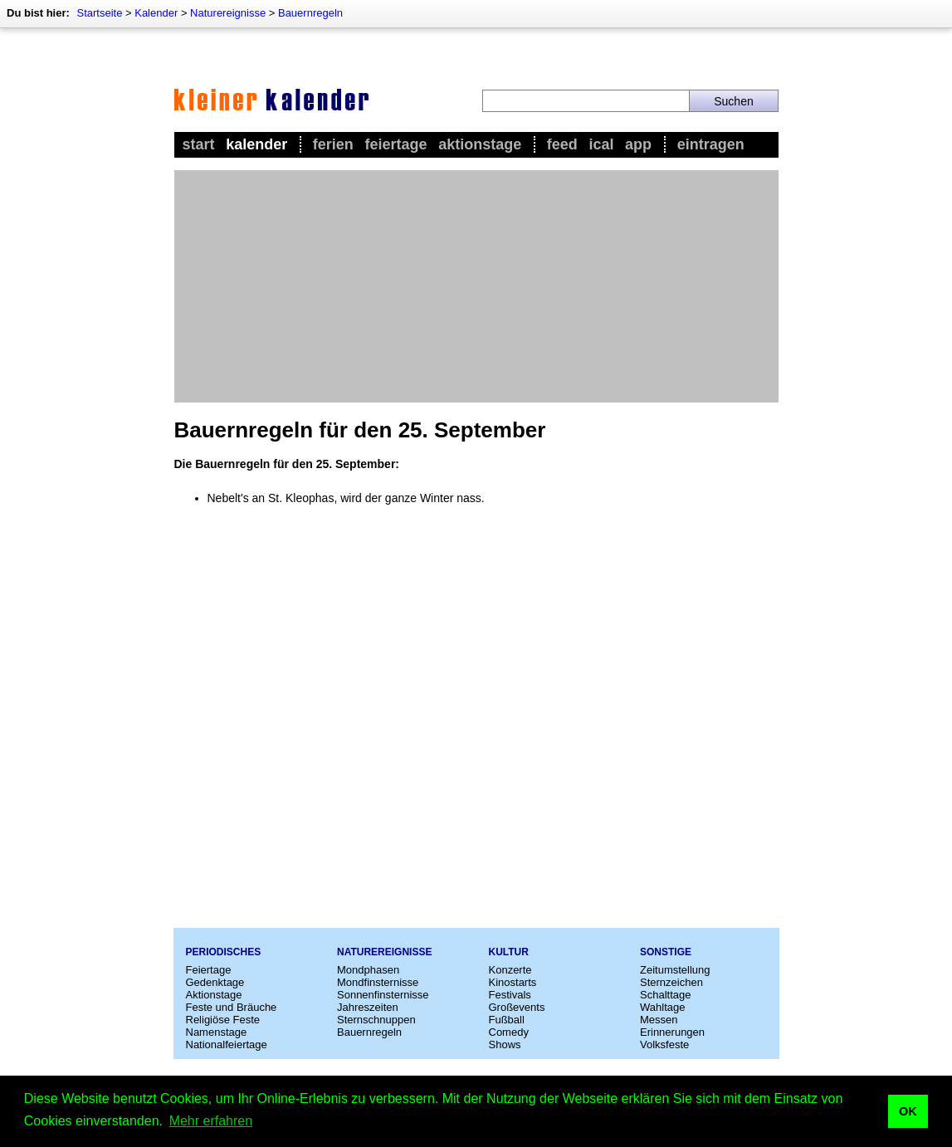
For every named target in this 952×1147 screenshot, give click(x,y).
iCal (600, 144)
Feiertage (395, 144)
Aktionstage (479, 144)
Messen (659, 1019)
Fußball (507, 1019)
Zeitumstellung (675, 970)
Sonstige (665, 952)
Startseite (99, 13)
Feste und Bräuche (231, 1007)
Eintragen (711, 144)
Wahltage (662, 1007)
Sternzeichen (671, 982)
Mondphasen (368, 970)
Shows (505, 1044)
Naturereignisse (228, 13)
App (638, 144)
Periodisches (223, 952)
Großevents (517, 1007)
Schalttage (665, 994)
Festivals (510, 994)
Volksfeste (664, 1044)
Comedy (509, 1032)
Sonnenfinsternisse (383, 994)
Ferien (333, 144)
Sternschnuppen (376, 1019)
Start (199, 144)
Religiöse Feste (223, 1019)
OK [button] (908, 1111)
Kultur (509, 952)
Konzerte (510, 970)
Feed (562, 144)
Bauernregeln (310, 13)
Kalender (156, 13)
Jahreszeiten (367, 1007)
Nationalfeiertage (226, 1044)
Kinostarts (513, 982)
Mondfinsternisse (377, 982)
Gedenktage (215, 982)
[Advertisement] (476, 286)
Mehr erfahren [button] (211, 1121)
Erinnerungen (672, 1032)
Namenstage (216, 1032)
